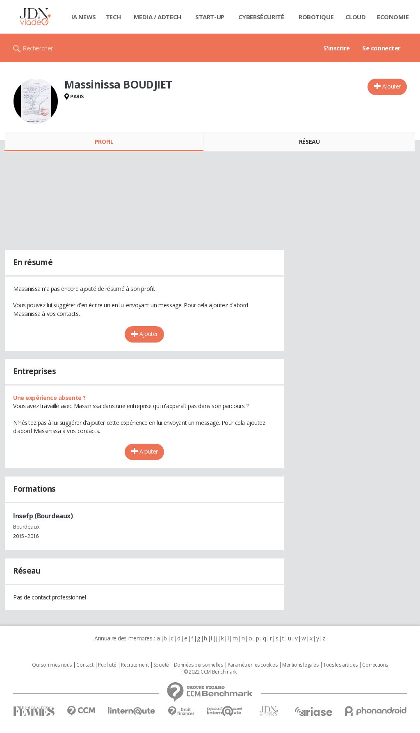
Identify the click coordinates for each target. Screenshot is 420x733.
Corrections (375, 665)
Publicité (107, 665)
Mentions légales (300, 665)
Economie (393, 17)
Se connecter (381, 48)
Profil (104, 141)
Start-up (209, 17)
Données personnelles (198, 665)
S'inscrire (336, 48)
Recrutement (134, 665)
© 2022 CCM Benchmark (210, 672)
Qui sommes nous (52, 665)
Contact (84, 665)
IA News (83, 17)
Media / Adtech (157, 17)
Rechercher (38, 48)
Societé (161, 665)
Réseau (309, 141)
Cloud (355, 17)
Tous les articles (340, 665)
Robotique (316, 17)
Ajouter (391, 86)
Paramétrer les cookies (253, 665)
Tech (113, 17)
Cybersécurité (261, 17)
